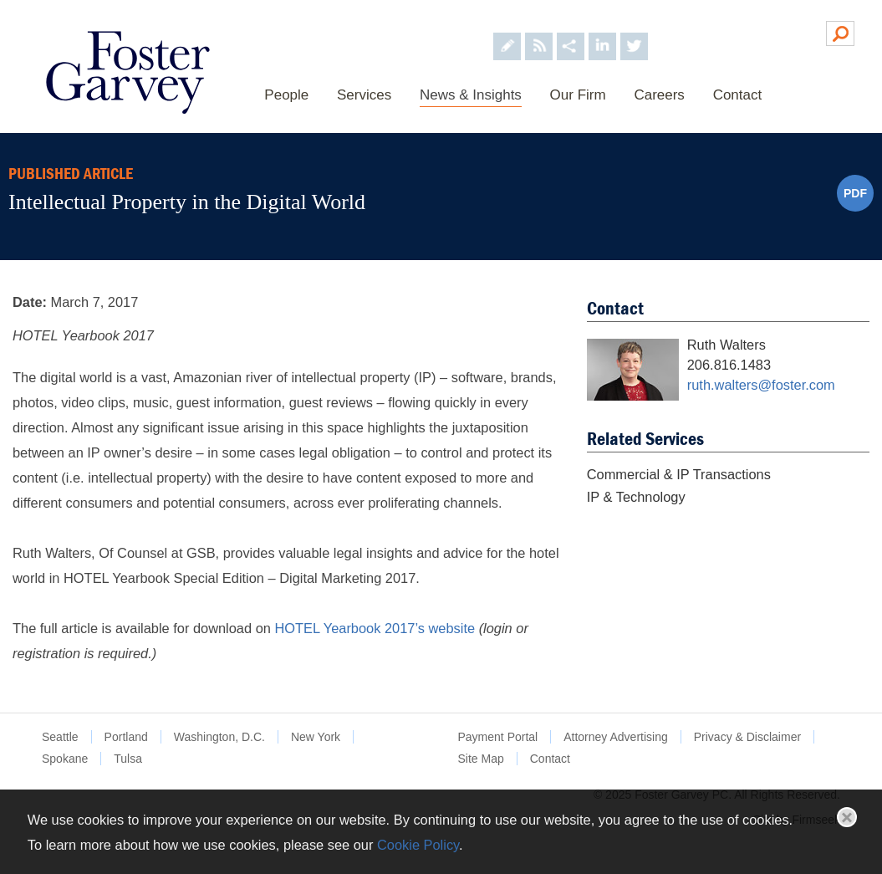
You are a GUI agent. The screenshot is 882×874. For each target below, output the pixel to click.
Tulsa (128, 758)
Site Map (481, 758)
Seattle (60, 737)
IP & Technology (636, 496)
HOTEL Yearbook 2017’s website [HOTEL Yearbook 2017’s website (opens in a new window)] (374, 628)
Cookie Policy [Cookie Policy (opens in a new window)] (418, 844)
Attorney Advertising (615, 737)
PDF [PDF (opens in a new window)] (855, 193)
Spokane (65, 758)
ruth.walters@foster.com (761, 384)
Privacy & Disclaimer (747, 737)
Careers (659, 95)
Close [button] (847, 817)
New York (315, 737)
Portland (126, 737)
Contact (737, 95)
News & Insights (471, 95)
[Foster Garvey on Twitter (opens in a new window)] (633, 32)
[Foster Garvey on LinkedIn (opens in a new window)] (601, 32)
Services (364, 95)
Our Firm (577, 95)
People (286, 95)
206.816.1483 (729, 364)
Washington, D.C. (219, 737)
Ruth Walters (726, 344)
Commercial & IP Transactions (679, 474)
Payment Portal (498, 737)
